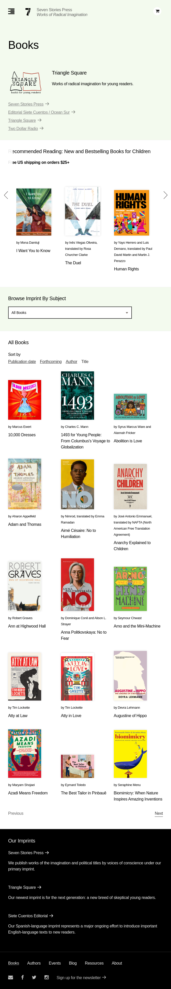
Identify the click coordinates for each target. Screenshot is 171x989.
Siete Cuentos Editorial (28, 916)
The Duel (73, 263)
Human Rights (126, 269)
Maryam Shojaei (23, 785)
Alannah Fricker (124, 433)
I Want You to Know (33, 251)
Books (13, 963)
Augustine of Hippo (130, 716)
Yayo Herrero (127, 242)
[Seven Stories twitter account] (34, 977)
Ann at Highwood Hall (27, 626)
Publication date (22, 361)
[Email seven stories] (10, 977)
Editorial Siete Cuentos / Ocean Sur (39, 112)
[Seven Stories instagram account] (46, 977)
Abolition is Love (128, 441)
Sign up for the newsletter (79, 978)
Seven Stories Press (54, 10)
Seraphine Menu (129, 785)
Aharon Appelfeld (24, 516)
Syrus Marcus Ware (131, 427)
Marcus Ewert (21, 427)
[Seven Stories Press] (28, 12)
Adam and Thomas (24, 524)
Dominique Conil (76, 618)
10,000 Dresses (22, 435)
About (117, 963)
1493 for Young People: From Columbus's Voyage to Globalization (85, 441)
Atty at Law (17, 716)
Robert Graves (22, 618)
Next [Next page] (159, 813)
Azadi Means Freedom (28, 793)
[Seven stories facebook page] (22, 977)
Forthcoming (51, 361)
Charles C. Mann (76, 427)
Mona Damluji (29, 242)
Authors (34, 963)
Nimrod (70, 516)
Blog (73, 963)
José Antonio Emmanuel (134, 516)
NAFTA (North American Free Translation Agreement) (132, 528)
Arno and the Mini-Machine (137, 626)
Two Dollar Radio (23, 128)
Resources (94, 963)
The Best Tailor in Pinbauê (83, 793)
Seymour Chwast (130, 618)
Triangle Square (22, 120)
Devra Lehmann (129, 707)
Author (71, 361)
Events (55, 963)
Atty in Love (71, 716)
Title (84, 361)
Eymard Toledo (75, 785)
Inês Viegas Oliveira (83, 242)
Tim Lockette (21, 707)
